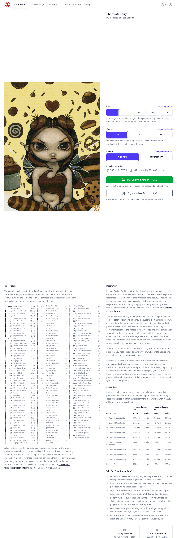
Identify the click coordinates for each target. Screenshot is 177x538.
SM (153, 112)
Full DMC (122, 157)
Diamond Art (156, 157)
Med (162, 134)
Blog (88, 4)
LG (126, 112)
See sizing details (165, 106)
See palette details (164, 151)
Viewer (54, 4)
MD (139, 112)
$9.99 (139, 179)
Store (20, 4)
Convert (37, 4)
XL (112, 112)
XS (167, 112)
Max (117, 134)
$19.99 (139, 193)
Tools (72, 4)
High (139, 134)
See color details (165, 129)
